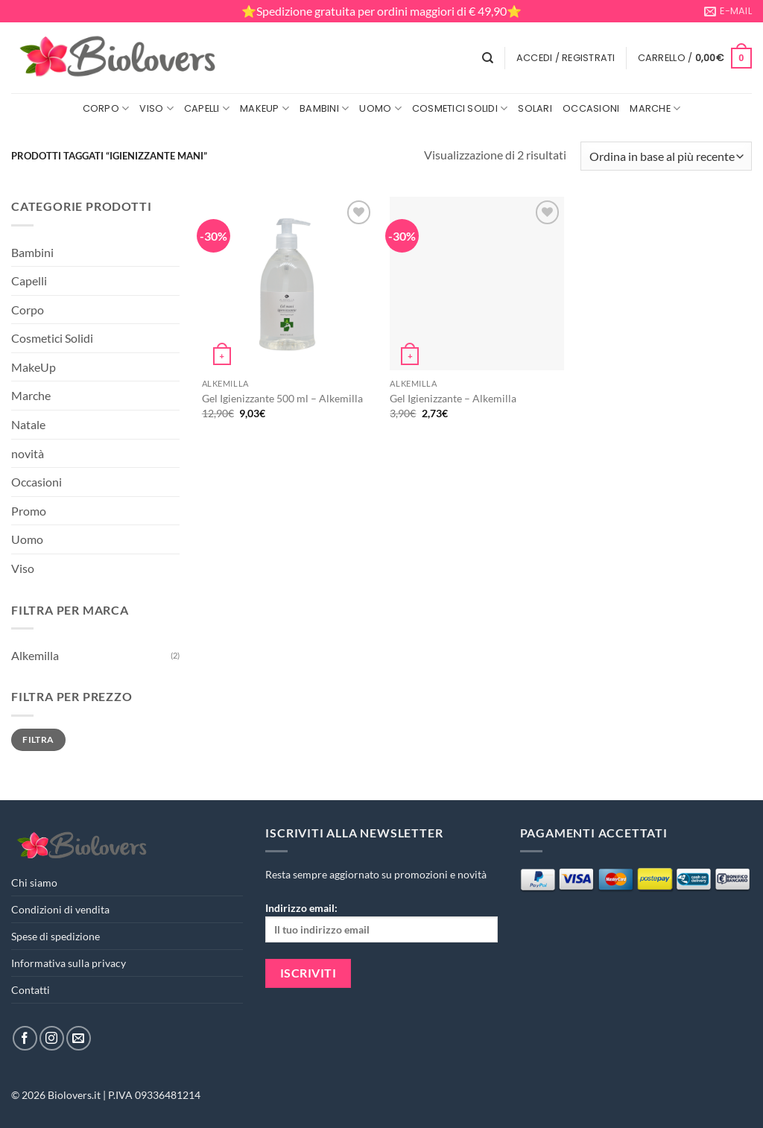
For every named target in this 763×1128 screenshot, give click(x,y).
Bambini (324, 108)
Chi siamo (34, 882)
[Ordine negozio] (666, 156)
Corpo (106, 108)
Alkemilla (35, 655)
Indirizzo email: (381, 922)
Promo (28, 511)
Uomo (380, 108)
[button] (565, 58)
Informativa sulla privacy (68, 963)
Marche (655, 108)
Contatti (30, 989)
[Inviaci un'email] (78, 1038)
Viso (156, 108)
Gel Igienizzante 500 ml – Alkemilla (282, 398)
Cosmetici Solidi (460, 108)
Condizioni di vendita (60, 909)
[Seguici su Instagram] (51, 1038)
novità (27, 453)
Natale (28, 424)
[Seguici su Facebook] (25, 1038)
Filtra (38, 739)
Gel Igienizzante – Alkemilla (453, 398)
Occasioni (591, 108)
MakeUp (264, 108)
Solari (535, 108)
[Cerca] (487, 58)
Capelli (206, 108)
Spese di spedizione (55, 936)
